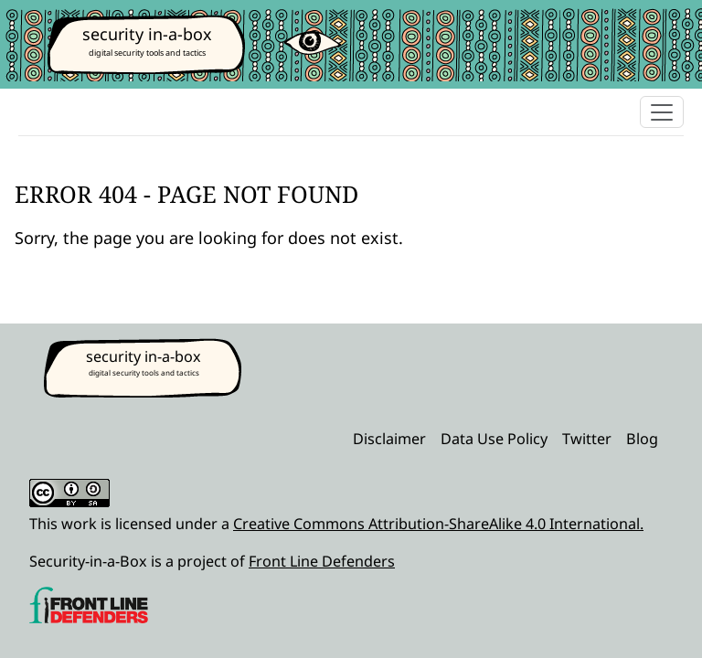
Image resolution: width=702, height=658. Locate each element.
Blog (642, 439)
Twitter (587, 439)
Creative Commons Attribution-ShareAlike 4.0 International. (438, 524)
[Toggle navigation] (662, 112)
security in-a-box (147, 34)
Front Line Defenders (322, 561)
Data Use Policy (494, 439)
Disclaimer (389, 439)
